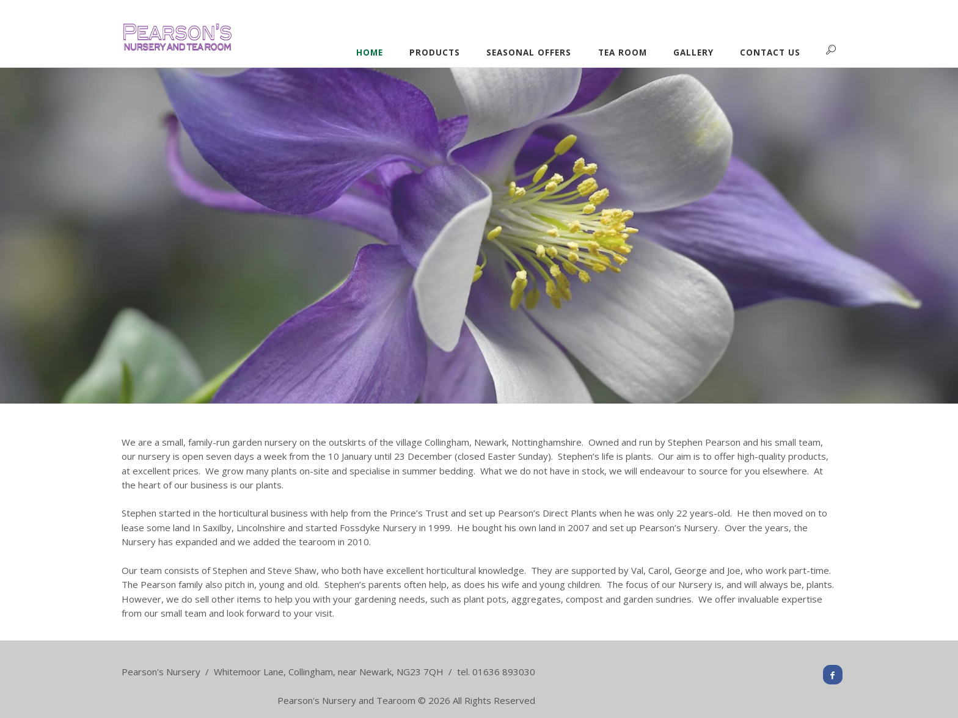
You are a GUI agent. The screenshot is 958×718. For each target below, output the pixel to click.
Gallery (693, 52)
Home (369, 52)
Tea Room (622, 52)
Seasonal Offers (528, 52)
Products (434, 52)
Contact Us (770, 52)
